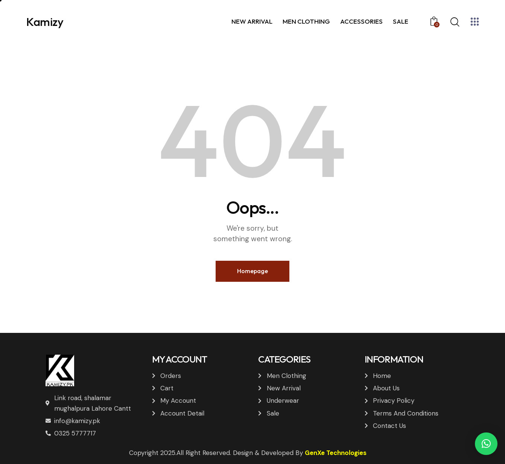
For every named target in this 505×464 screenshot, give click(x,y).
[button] (486, 443)
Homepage (252, 271)
